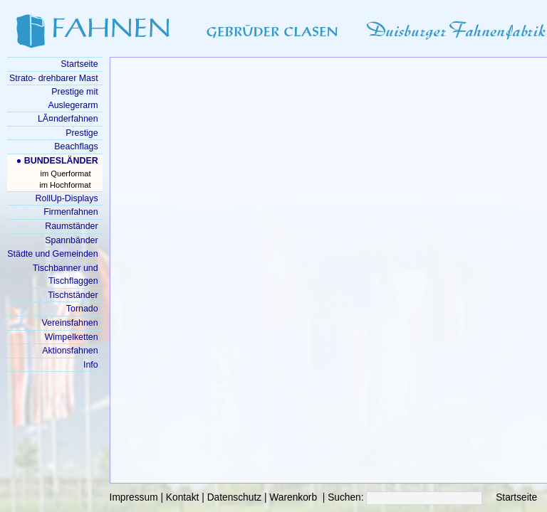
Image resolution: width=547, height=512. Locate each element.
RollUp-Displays (67, 198)
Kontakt (182, 497)
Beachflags (76, 146)
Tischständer (73, 295)
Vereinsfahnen (69, 323)
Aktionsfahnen (70, 351)
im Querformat (66, 173)
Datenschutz (234, 497)
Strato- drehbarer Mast (53, 78)
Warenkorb (293, 497)
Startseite (516, 497)
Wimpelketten (71, 337)
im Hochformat (64, 185)
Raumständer (71, 226)
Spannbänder (71, 240)
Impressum (134, 497)
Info (90, 365)
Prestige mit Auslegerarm (73, 98)
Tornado (82, 309)
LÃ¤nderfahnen (68, 119)
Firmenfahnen (70, 212)
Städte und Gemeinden (52, 254)
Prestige (82, 133)
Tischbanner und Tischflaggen (65, 275)
